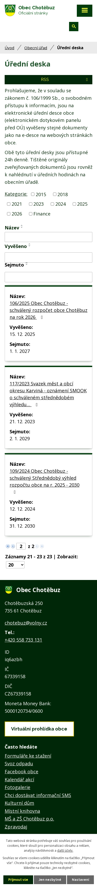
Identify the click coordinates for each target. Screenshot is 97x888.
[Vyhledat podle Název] (48, 237)
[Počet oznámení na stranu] (15, 564)
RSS (65, 79)
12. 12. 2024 (22, 509)
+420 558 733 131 (23, 640)
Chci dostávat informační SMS (38, 795)
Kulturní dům (19, 803)
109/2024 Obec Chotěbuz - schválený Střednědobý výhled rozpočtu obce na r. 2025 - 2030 (44, 481)
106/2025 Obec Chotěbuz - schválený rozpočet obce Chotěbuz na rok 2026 (48, 310)
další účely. (65, 850)
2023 (38, 204)
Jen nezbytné (50, 880)
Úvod (9, 47)
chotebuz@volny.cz (26, 623)
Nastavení (80, 880)
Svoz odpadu (19, 763)
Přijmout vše (18, 880)
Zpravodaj (16, 827)
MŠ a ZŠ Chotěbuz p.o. (29, 819)
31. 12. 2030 (22, 526)
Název (12, 228)
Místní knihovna (22, 811)
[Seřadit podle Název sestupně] (22, 227)
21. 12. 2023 (22, 421)
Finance (41, 214)
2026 (17, 214)
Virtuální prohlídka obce (39, 729)
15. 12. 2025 (22, 334)
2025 (82, 204)
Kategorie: (16, 194)
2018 (62, 194)
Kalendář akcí (19, 779)
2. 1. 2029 (20, 438)
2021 (17, 204)
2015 (41, 194)
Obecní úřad (35, 47)
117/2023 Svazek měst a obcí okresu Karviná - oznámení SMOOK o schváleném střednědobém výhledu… (48, 394)
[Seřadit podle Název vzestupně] (22, 225)
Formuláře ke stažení (28, 756)
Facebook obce (21, 771)
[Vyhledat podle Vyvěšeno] (48, 257)
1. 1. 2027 (20, 351)
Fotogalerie (17, 787)
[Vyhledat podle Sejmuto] (48, 277)
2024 (60, 204)
